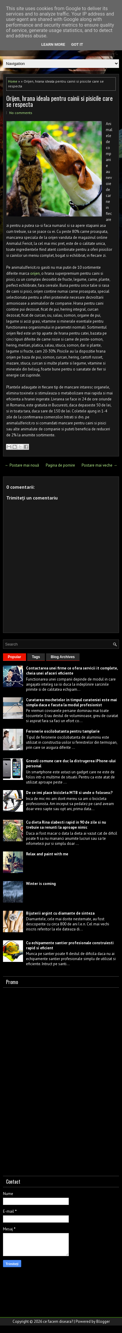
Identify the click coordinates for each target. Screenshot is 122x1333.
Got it (77, 44)
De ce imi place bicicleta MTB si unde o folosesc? (69, 792)
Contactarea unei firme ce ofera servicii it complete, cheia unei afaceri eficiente (72, 671)
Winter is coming (41, 883)
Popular (14, 657)
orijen (35, 273)
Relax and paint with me (47, 854)
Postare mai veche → (99, 465)
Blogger (103, 1321)
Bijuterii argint (39, 913)
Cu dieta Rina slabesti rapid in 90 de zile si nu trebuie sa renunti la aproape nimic (66, 825)
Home (12, 81)
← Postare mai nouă (22, 465)
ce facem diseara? (58, 1321)
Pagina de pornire (60, 465)
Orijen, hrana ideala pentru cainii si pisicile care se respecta (59, 101)
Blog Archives (63, 657)
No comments (20, 112)
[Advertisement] (48, 1080)
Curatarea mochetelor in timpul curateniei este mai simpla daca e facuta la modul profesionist (71, 702)
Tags (36, 657)
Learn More (53, 44)
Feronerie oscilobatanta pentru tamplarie (63, 731)
